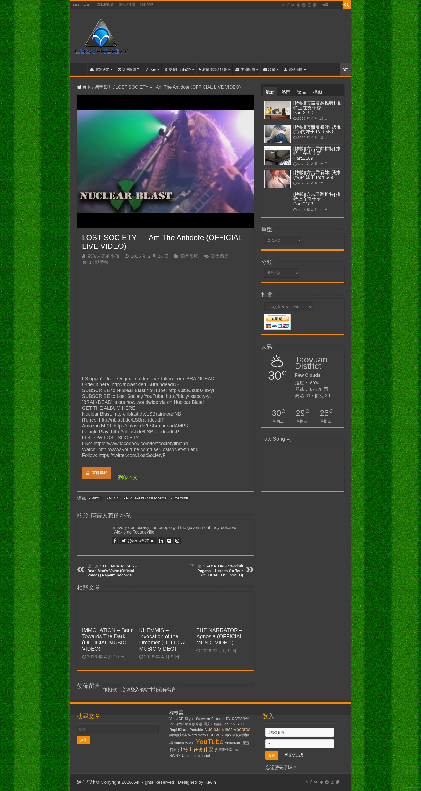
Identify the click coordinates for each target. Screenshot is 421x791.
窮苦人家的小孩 (103, 256)
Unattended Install (196, 756)
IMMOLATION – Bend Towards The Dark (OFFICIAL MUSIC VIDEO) (108, 639)
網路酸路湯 (193, 724)
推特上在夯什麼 (195, 749)
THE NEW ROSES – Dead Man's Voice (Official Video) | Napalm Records (112, 570)
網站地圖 (293, 70)
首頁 (80, 69)
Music (113, 498)
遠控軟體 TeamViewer (137, 70)
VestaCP (176, 719)
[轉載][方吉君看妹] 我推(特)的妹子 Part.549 (317, 175)
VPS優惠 (242, 719)
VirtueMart (233, 743)
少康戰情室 (223, 750)
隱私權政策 (105, 5)
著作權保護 (127, 5)
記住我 (294, 754)
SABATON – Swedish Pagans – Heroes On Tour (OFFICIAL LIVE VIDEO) (220, 570)
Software (203, 719)
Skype (190, 719)
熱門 (286, 92)
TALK (230, 719)
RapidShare (178, 730)
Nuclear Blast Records (146, 498)
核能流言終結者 (213, 70)
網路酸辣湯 (178, 735)
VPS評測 (176, 724)
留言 (301, 92)
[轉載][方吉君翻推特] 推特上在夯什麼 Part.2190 (317, 107)
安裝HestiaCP (178, 70)
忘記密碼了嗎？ (281, 767)
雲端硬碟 (99, 70)
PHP (210, 735)
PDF (237, 750)
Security (228, 724)
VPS (219, 735)
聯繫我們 (146, 5)
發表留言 (220, 256)
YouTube (181, 498)
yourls (179, 743)
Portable (196, 730)
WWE (189, 743)
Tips (227, 735)
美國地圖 (245, 70)
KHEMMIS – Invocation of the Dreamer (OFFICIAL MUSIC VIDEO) (163, 639)
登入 (135, 689)
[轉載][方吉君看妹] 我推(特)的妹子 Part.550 (317, 129)
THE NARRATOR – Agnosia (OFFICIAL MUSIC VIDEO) (219, 636)
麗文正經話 (212, 724)
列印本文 (127, 477)
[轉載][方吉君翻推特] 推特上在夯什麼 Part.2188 (317, 199)
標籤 (317, 92)
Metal (96, 498)
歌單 (269, 70)
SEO (240, 724)
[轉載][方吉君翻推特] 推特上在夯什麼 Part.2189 (317, 153)
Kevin (210, 782)
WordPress (197, 735)
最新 (270, 92)
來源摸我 (96, 473)
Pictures (217, 719)
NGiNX (174, 756)
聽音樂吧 (103, 87)
